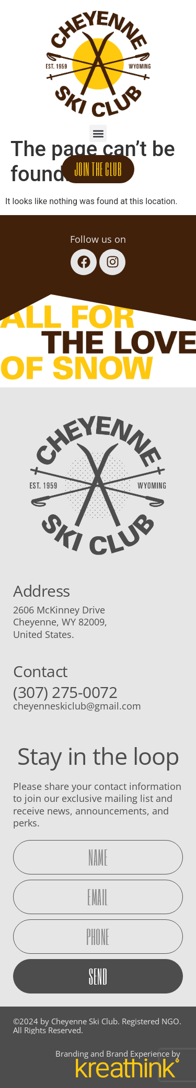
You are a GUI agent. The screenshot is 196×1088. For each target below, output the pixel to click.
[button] (98, 133)
